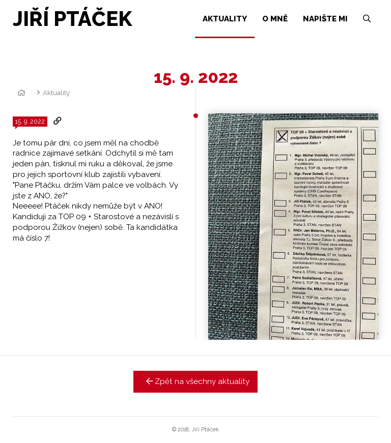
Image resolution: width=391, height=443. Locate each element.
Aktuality (56, 92)
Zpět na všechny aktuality (196, 381)
